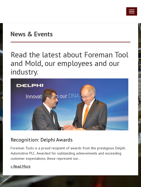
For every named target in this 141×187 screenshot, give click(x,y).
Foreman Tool (11, 11)
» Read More (21, 166)
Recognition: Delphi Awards (42, 139)
